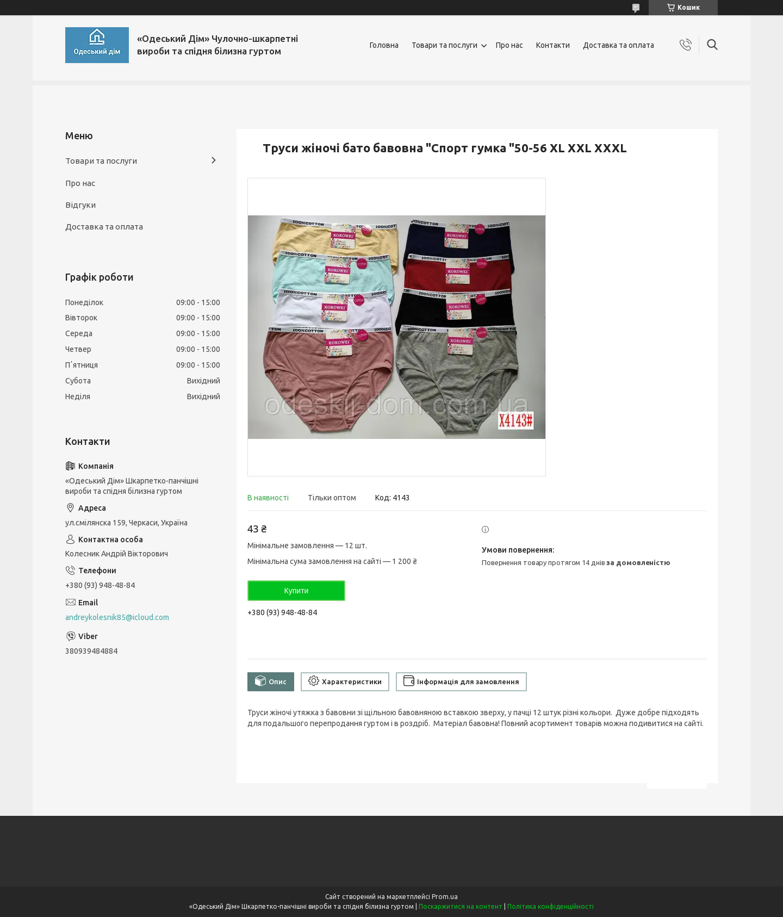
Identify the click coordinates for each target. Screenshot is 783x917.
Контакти (553, 45)
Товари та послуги (444, 45)
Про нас (509, 45)
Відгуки (80, 204)
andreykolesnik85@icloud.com (117, 617)
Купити (296, 590)
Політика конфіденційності (550, 906)
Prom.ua (445, 896)
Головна (384, 45)
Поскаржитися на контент (460, 906)
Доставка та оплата (618, 45)
